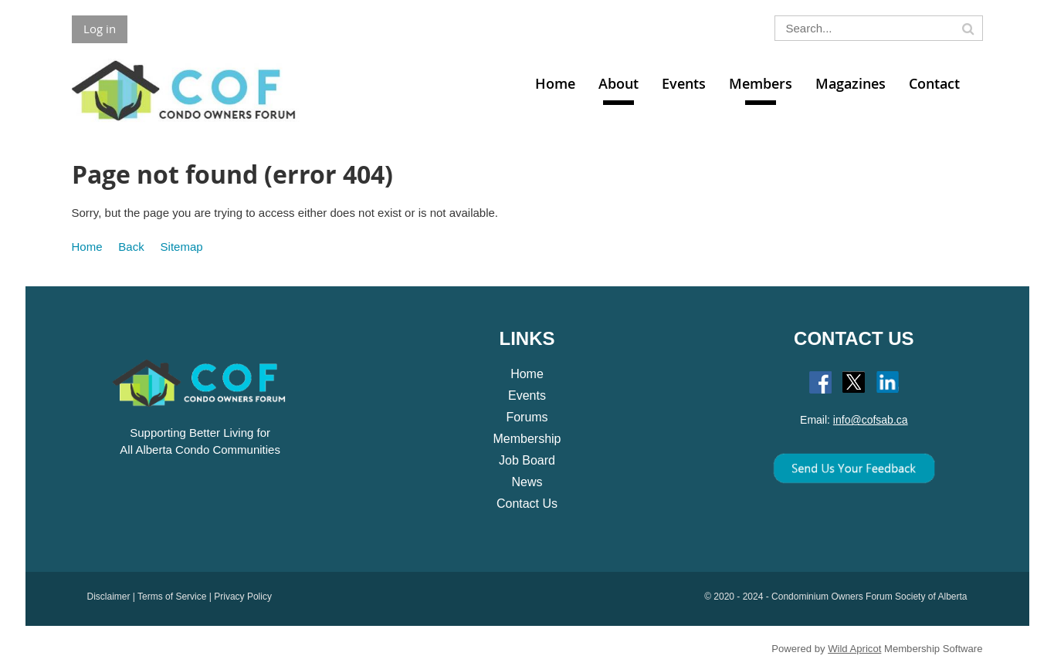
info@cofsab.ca (870, 420)
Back (131, 246)
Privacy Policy (243, 596)
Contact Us (527, 503)
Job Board (527, 460)
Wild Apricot (854, 648)
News (526, 482)
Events (527, 395)
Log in (99, 28)
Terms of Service (171, 596)
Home (87, 246)
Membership (527, 438)
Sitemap (182, 246)
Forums (526, 417)
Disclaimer (108, 596)
